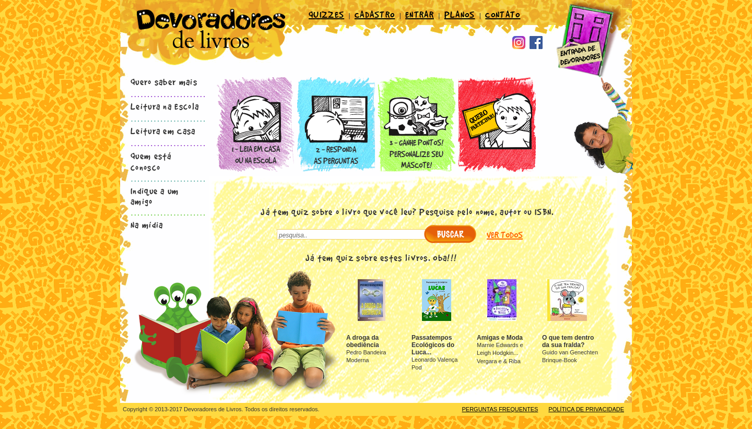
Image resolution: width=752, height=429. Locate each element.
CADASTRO (375, 14)
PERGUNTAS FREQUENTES (500, 409)
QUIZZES (326, 14)
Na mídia (147, 224)
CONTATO (502, 14)
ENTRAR (419, 14)
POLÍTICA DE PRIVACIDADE (586, 409)
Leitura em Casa (163, 130)
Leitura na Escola (165, 106)
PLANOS (459, 14)
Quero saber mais (164, 81)
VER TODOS (505, 235)
